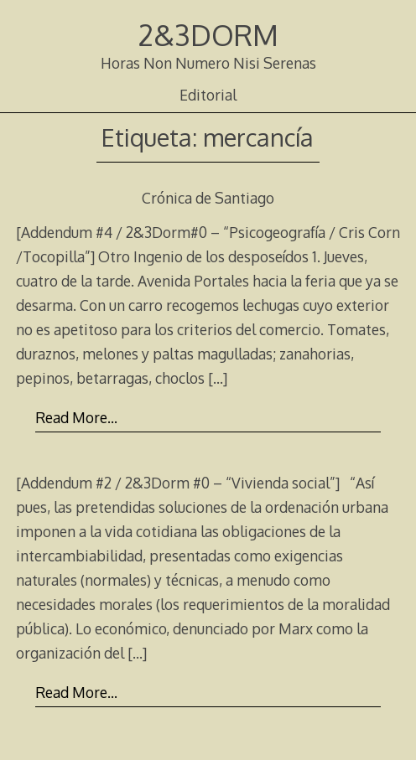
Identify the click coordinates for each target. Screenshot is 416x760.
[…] (217, 378)
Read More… (76, 417)
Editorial (208, 94)
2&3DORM (208, 35)
